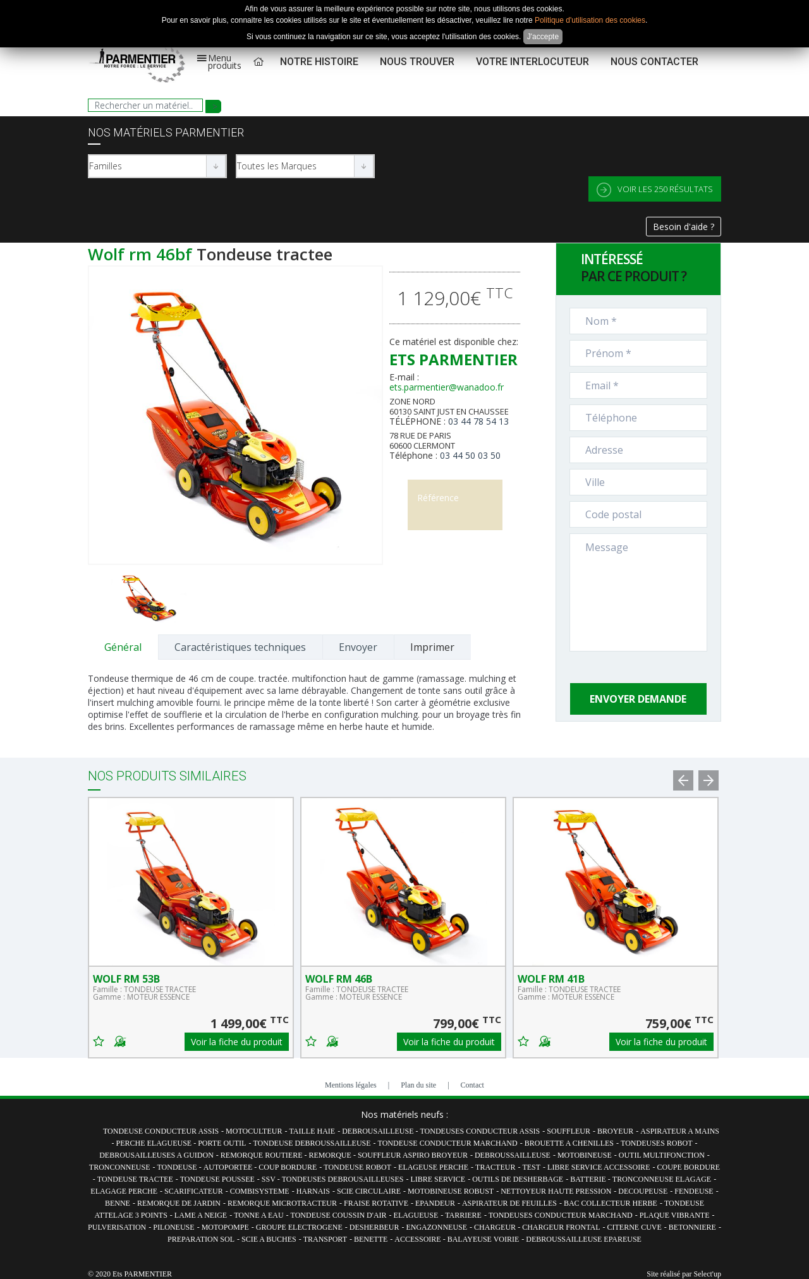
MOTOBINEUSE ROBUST (451, 1191)
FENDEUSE (693, 1191)
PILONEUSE (173, 1227)
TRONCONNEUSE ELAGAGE (661, 1179)
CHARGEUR (496, 1227)
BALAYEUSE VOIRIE (483, 1239)
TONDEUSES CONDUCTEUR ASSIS (480, 1131)
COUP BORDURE (288, 1167)
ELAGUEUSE (416, 1215)
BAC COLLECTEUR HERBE (610, 1203)
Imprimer (432, 647)
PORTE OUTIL (222, 1143)
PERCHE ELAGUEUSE (155, 1143)
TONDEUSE (178, 1167)
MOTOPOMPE (225, 1227)
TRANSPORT (325, 1239)
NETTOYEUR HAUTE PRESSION (556, 1191)
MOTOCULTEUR (254, 1131)
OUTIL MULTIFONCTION (662, 1155)
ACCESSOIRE (418, 1239)
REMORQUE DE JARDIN (179, 1203)
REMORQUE (331, 1155)
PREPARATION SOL (200, 1239)
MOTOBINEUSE (584, 1155)
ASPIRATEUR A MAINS (679, 1131)
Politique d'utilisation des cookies (590, 20)
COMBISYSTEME (259, 1191)
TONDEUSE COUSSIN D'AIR (339, 1215)
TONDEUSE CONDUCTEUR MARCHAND (448, 1143)
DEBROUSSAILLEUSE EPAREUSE (584, 1239)
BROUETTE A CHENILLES (569, 1143)
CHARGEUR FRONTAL (561, 1227)
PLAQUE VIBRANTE (675, 1215)
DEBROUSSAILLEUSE (512, 1155)
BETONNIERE (692, 1227)
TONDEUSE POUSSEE (217, 1179)
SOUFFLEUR (568, 1131)
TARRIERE (463, 1215)
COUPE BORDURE (688, 1167)
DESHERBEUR (374, 1227)
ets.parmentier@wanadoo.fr (446, 387)
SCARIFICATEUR (193, 1191)
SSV (269, 1179)
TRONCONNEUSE (119, 1167)
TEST (531, 1167)
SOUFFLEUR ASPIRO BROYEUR (413, 1155)
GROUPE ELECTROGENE (299, 1227)
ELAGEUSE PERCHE (433, 1167)
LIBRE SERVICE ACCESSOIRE (598, 1167)
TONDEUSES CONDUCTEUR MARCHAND (561, 1215)
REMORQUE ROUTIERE (263, 1155)
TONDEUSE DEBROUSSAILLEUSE (311, 1143)
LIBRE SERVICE (437, 1179)
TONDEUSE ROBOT (357, 1167)
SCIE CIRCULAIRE (369, 1191)
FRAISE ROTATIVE (376, 1203)
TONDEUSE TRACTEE (135, 1179)
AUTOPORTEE (229, 1167)
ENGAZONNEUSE (436, 1227)
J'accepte (543, 36)
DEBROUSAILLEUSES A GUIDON (156, 1155)
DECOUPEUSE (642, 1191)
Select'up (707, 1274)
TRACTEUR (495, 1167)
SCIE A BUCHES (268, 1239)
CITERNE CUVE (634, 1227)
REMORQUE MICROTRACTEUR (282, 1203)
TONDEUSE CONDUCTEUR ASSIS (161, 1131)
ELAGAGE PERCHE (123, 1191)
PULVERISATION (117, 1227)
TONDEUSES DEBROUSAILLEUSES (343, 1179)
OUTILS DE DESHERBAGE (517, 1179)
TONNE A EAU (258, 1215)
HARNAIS (313, 1191)
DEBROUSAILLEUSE (378, 1131)
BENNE (117, 1203)
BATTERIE (589, 1179)
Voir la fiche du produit (237, 1042)
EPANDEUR (435, 1203)
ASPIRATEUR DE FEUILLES (509, 1203)
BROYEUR (615, 1131)
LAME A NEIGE (200, 1215)
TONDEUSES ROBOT (656, 1143)
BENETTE (370, 1239)
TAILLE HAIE (312, 1131)
